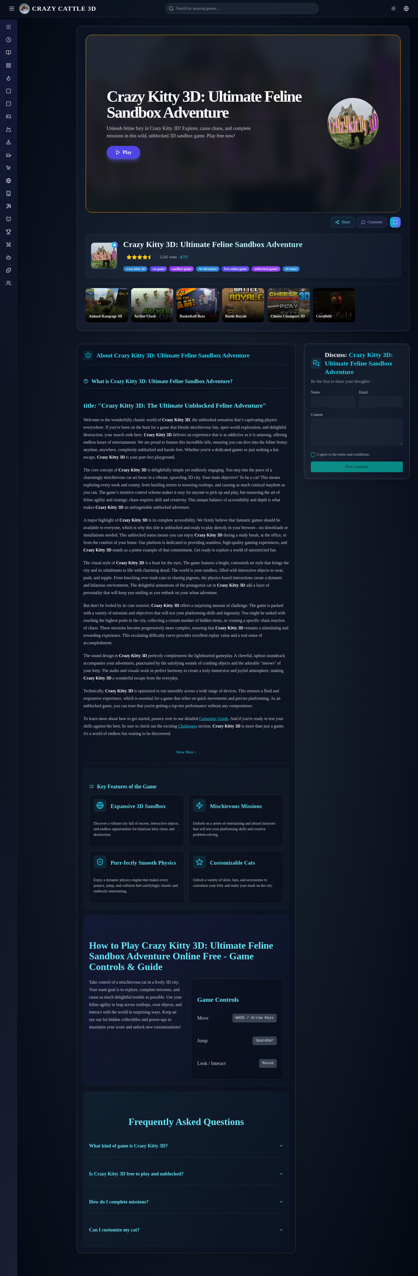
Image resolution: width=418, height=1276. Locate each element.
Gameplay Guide (213, 718)
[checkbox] (313, 454)
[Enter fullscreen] (395, 222)
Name (315, 392)
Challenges (187, 726)
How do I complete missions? (186, 1202)
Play (123, 152)
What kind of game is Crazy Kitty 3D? (186, 1145)
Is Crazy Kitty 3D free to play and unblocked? (186, 1173)
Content (317, 415)
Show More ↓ (186, 752)
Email (363, 392)
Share (342, 222)
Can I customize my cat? (186, 1230)
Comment (371, 222)
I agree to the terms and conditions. (343, 454)
